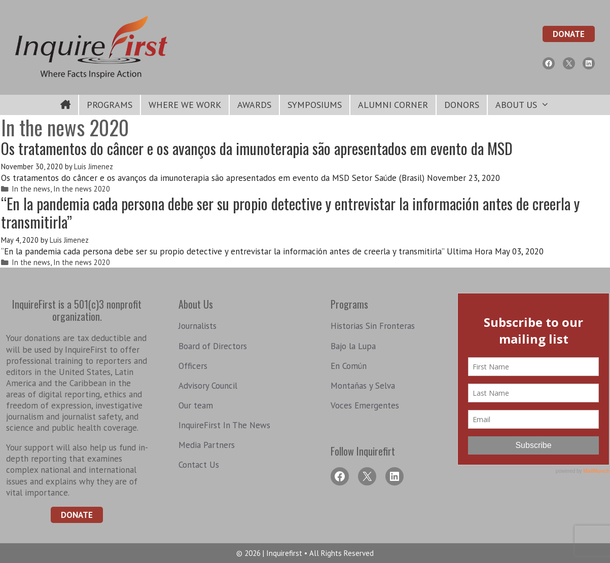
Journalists (197, 325)
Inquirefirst (285, 553)
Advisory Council (207, 385)
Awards (254, 104)
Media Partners (206, 445)
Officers (192, 365)
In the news (31, 189)
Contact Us (198, 464)
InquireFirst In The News (224, 425)
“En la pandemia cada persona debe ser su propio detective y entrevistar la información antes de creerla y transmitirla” (290, 212)
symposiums (315, 104)
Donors (461, 104)
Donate (569, 34)
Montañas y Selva (363, 385)
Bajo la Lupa (353, 346)
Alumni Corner (393, 104)
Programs (109, 104)
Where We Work (185, 104)
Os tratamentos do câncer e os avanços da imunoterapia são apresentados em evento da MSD (257, 148)
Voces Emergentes (365, 405)
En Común (349, 365)
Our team (195, 405)
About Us (526, 105)
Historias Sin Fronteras (373, 325)
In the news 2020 (81, 189)
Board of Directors (212, 346)
